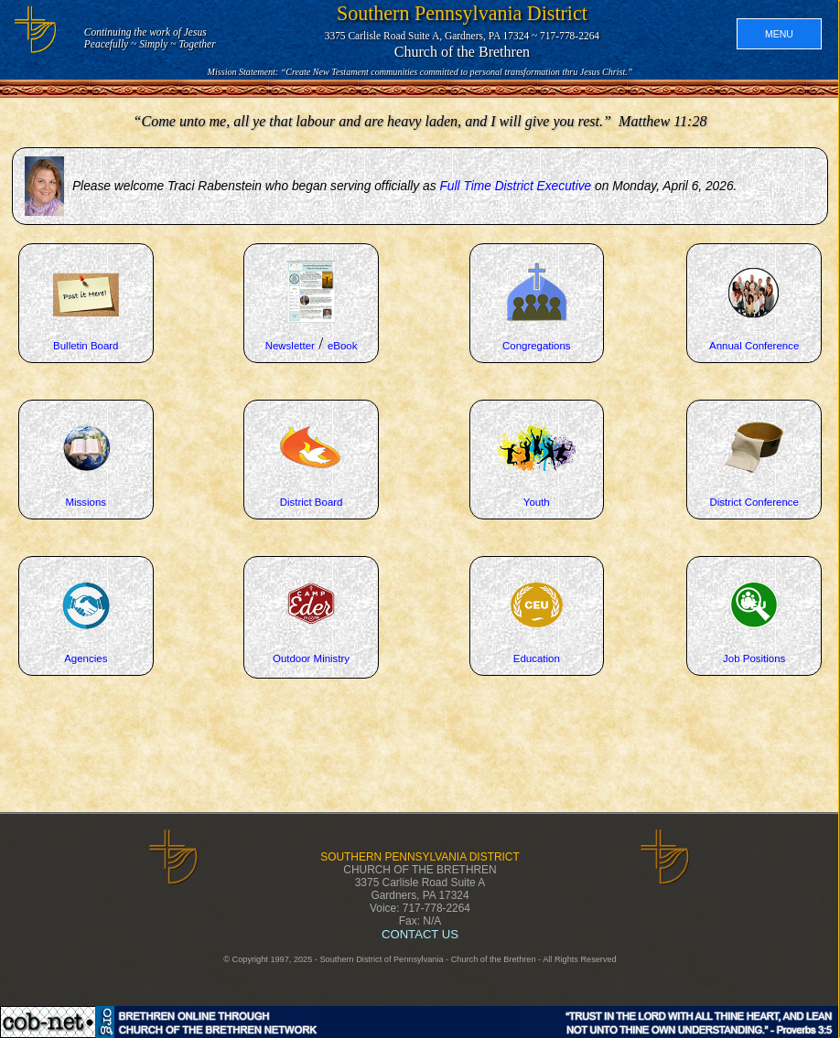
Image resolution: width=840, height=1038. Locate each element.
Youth (536, 502)
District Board (311, 502)
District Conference (754, 502)
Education (536, 658)
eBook (343, 345)
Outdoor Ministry (311, 658)
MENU (779, 33)
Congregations (536, 345)
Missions (85, 502)
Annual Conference (754, 345)
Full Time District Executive (515, 186)
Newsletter (290, 345)
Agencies (85, 658)
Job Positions (754, 658)
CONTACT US (420, 934)
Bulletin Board (85, 345)
